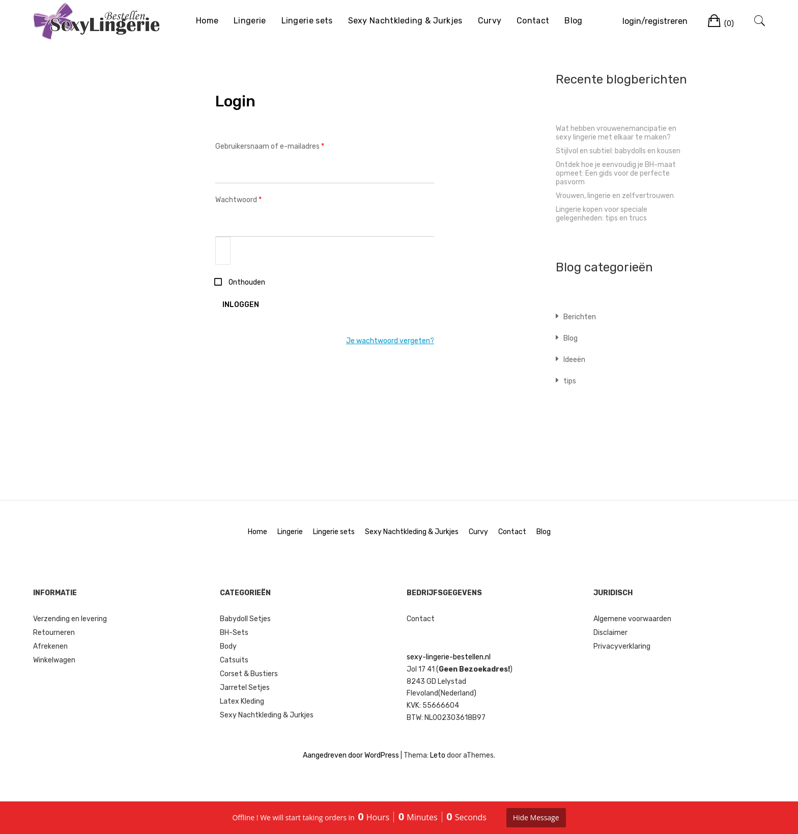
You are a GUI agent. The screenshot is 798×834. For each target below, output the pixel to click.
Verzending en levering (70, 619)
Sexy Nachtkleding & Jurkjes (405, 20)
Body (228, 646)
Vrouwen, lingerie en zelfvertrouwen (615, 195)
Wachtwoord (249, 199)
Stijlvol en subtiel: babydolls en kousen (618, 151)
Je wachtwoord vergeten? (390, 341)
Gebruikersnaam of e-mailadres (281, 146)
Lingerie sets (307, 20)
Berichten (579, 317)
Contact (533, 20)
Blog (573, 20)
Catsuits (234, 660)
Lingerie (250, 20)
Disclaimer (610, 632)
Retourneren (54, 632)
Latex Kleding (242, 701)
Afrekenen (50, 646)
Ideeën (574, 359)
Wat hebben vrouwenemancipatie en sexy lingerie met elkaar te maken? (616, 133)
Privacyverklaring (621, 646)
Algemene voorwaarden (632, 619)
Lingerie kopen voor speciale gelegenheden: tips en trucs (601, 214)
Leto (437, 755)
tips (569, 381)
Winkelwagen (54, 660)
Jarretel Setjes (245, 687)
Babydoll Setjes (245, 619)
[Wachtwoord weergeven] (223, 251)
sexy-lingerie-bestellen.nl (449, 657)
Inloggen (240, 304)
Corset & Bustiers (249, 674)
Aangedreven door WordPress (351, 755)
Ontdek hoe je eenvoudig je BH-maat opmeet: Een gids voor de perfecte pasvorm (616, 173)
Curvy (490, 20)
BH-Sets (234, 632)
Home (207, 20)
